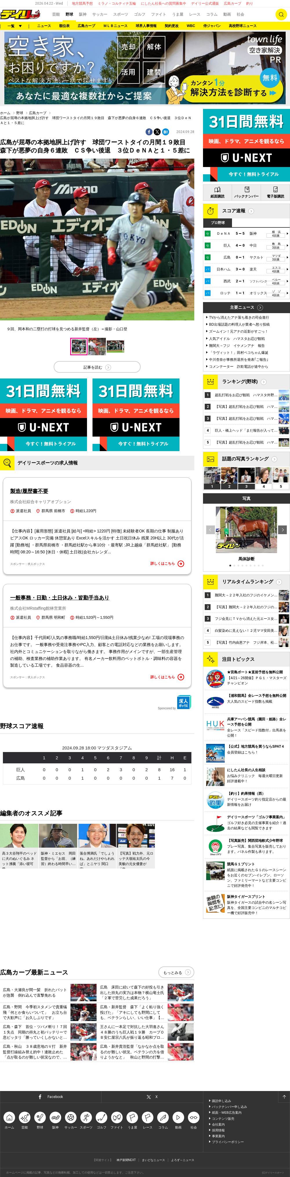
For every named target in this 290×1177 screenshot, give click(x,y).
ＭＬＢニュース (115, 26)
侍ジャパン (212, 26)
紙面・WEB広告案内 (227, 1112)
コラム (211, 14)
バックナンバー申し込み (229, 1106)
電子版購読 (275, 196)
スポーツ (120, 14)
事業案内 (218, 1136)
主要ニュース (242, 307)
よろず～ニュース (182, 1160)
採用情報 (218, 1130)
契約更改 (172, 26)
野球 (69, 14)
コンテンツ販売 (223, 1118)
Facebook (55, 1097)
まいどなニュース (153, 1160)
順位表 (64, 26)
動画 (227, 14)
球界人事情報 (146, 26)
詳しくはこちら (167, 563)
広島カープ (232, 3)
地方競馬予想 (82, 3)
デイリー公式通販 (205, 3)
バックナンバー (246, 196)
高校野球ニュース (243, 26)
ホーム (5, 113)
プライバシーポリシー (228, 1142)
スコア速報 (233, 210)
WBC (191, 26)
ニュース (44, 26)
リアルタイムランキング (247, 581)
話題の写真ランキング (245, 458)
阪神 (82, 14)
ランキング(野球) (240, 381)
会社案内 (218, 1124)
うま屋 (177, 14)
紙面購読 (217, 196)
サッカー (99, 14)
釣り (249, 3)
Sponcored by (174, 702)
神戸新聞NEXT (126, 1160)
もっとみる (172, 972)
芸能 (56, 14)
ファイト (158, 14)
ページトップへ (284, 1097)
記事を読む (93, 367)
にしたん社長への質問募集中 (163, 3)
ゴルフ (139, 14)
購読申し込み (221, 1101)
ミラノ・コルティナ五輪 (117, 3)
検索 (281, 14)
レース (194, 14)
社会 (240, 14)
